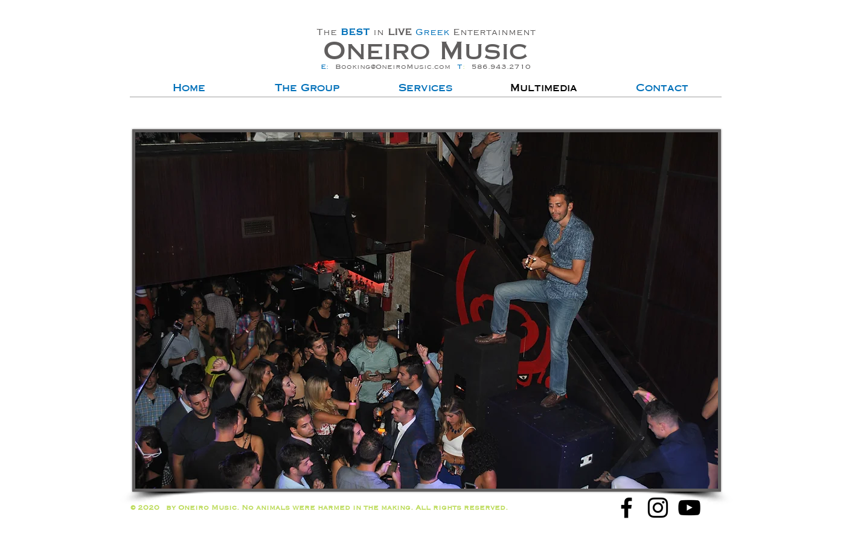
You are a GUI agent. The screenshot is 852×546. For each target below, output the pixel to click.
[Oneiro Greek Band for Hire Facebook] (626, 507)
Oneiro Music (425, 51)
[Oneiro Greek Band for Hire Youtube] (689, 507)
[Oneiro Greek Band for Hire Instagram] (657, 507)
